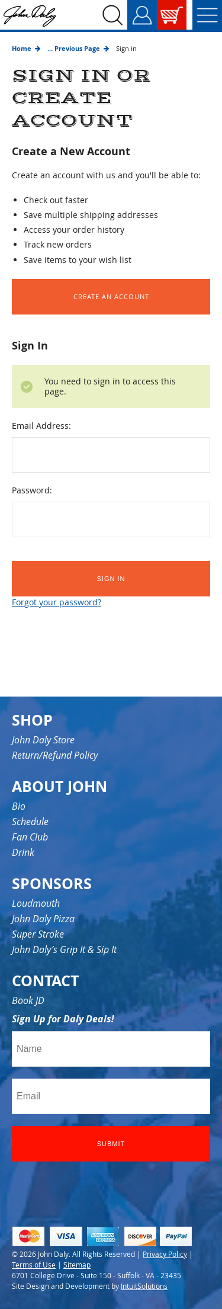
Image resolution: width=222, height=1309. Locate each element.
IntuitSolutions (144, 1286)
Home (21, 48)
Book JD (28, 1000)
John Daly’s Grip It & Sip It (64, 949)
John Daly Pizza (43, 918)
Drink (23, 852)
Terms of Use (34, 1264)
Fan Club (30, 836)
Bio (18, 806)
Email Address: (41, 425)
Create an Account (111, 296)
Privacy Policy (165, 1254)
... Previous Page (73, 48)
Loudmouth (36, 903)
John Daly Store (43, 739)
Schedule (30, 821)
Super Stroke (38, 934)
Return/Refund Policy (55, 755)
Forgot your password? (56, 602)
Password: (32, 490)
